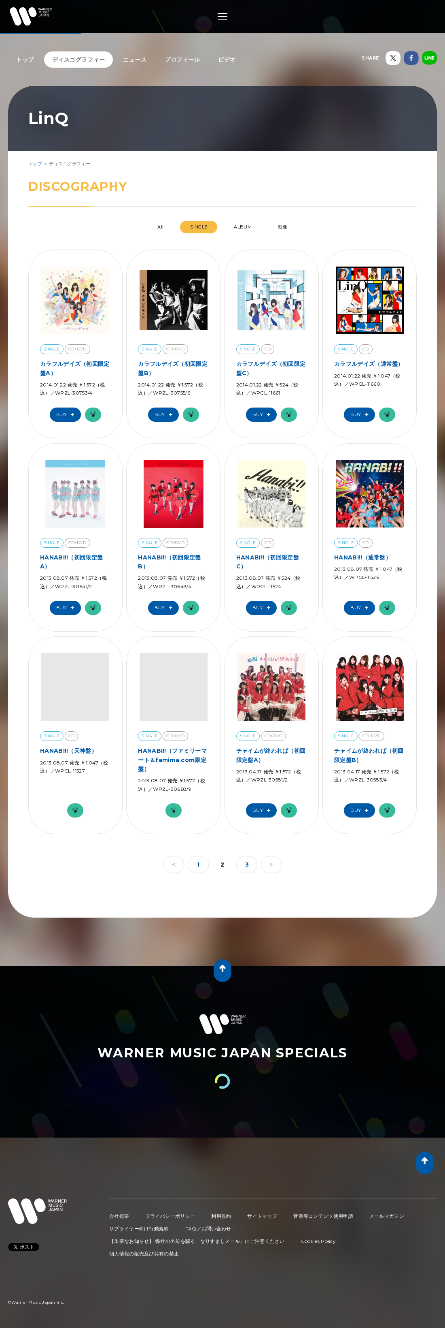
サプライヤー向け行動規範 (139, 1229)
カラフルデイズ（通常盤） (369, 363)
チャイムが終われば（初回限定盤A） (271, 755)
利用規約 (221, 1216)
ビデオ (227, 59)
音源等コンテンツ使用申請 (323, 1216)
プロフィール (182, 59)
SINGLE (198, 227)
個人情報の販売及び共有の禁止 (144, 1254)
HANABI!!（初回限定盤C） (267, 562)
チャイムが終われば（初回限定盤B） (369, 755)
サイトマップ (262, 1216)
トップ (25, 59)
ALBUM (243, 227)
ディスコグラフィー (78, 59)
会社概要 (119, 1216)
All (160, 227)
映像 (283, 227)
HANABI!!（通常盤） (362, 557)
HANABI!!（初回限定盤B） (169, 562)
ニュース (134, 59)
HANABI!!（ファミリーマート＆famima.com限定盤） (172, 760)
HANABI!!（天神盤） (68, 750)
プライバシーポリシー (170, 1216)
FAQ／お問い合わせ (208, 1229)
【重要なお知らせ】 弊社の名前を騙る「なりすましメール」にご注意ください (197, 1241)
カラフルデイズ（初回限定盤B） (173, 368)
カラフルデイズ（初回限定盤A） (75, 368)
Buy (67, 415)
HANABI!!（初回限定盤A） (71, 562)
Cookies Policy (318, 1241)
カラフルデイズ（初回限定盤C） (271, 368)
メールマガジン (386, 1216)
